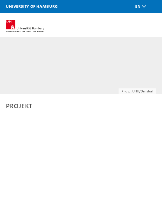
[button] (139, 6)
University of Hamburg (32, 6)
